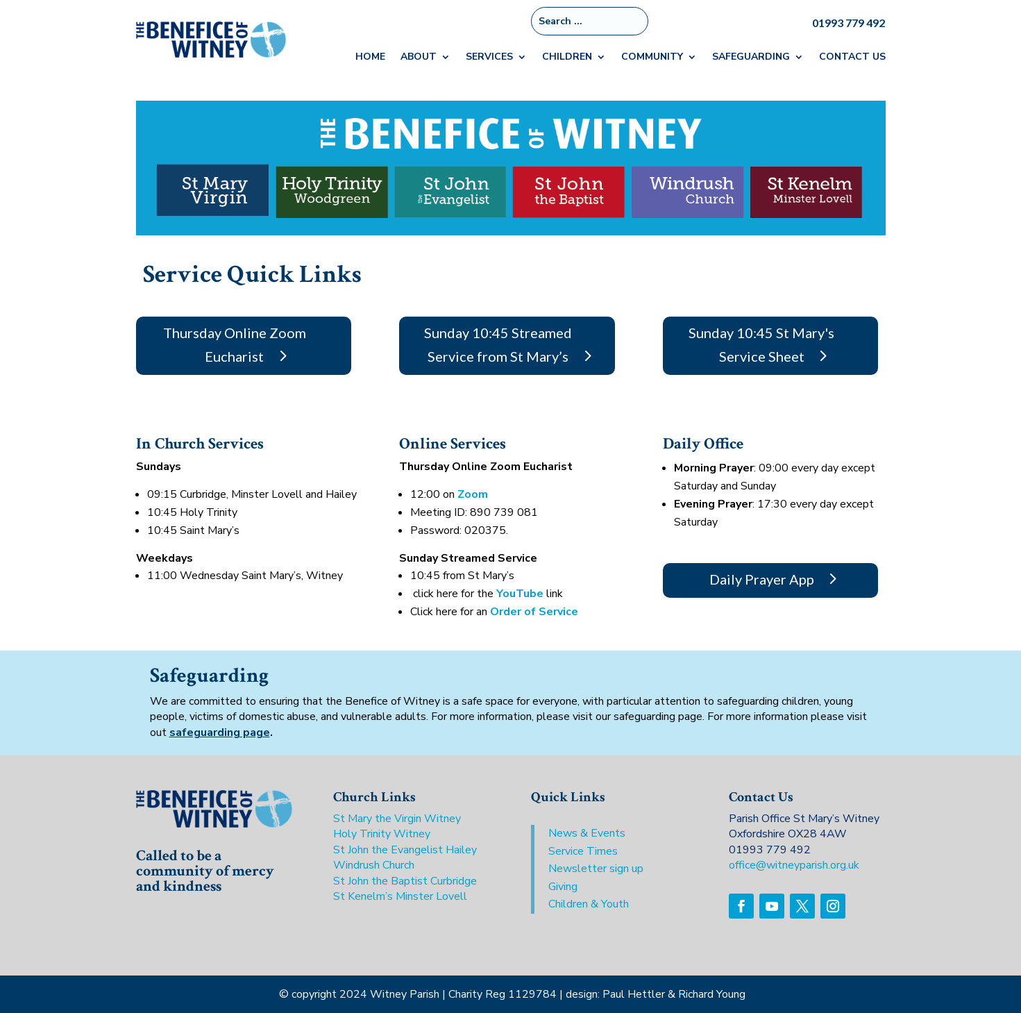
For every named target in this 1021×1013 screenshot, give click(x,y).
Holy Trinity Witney (381, 834)
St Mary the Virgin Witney (397, 818)
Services (489, 57)
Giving (562, 886)
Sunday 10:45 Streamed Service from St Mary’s (498, 344)
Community (652, 57)
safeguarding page (219, 732)
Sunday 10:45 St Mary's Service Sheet (761, 344)
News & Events (586, 833)
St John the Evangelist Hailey (405, 849)
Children (567, 57)
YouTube (519, 593)
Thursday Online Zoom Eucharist (234, 344)
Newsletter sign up (595, 868)
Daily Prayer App (761, 579)
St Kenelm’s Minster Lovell (400, 896)
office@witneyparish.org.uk (794, 865)
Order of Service (534, 611)
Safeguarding (751, 57)
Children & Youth (588, 904)
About (418, 57)
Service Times (583, 851)
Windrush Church (373, 865)
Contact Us (852, 57)
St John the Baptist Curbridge (405, 881)
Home (370, 57)
